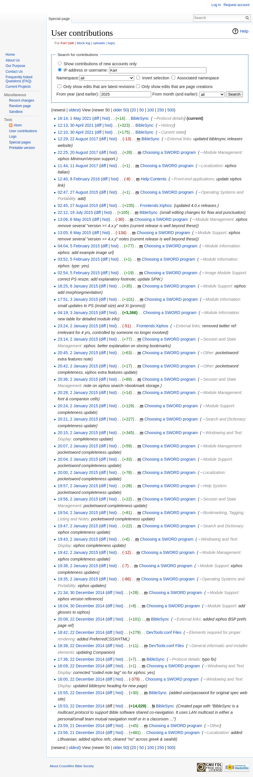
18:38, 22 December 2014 (81, 645)
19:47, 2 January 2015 (78, 526)
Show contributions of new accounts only (100, 63)
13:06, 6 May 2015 (74, 219)
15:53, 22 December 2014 (81, 706)
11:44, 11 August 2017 (78, 165)
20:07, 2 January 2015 (78, 446)
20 (134, 110)
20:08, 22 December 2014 (81, 619)
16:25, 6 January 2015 (78, 286)
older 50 (120, 110)
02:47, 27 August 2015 (78, 192)
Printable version (22, 148)
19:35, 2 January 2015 (78, 579)
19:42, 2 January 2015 (78, 552)
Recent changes (21, 100)
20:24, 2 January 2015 (78, 406)
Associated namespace (198, 78)
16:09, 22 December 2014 (81, 666)
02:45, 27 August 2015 (78, 205)
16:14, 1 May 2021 (74, 118)
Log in (216, 5)
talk (71, 43)
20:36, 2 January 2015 (78, 379)
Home (10, 55)
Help (244, 31)
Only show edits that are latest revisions (99, 86)
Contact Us (14, 72)
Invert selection (155, 78)
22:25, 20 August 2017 (78, 152)
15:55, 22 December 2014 (81, 692)
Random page (20, 106)
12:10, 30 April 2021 (76, 132)
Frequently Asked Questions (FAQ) (18, 79)
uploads (99, 43)
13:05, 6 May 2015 (74, 232)
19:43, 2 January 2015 (78, 539)
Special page (59, 18)
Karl (64, 43)
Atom (18, 125)
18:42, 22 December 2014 (81, 632)
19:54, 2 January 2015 (78, 512)
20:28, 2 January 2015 (78, 392)
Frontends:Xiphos (156, 205)
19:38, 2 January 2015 (78, 565)
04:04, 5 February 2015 (79, 246)
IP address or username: (86, 70)
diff (96, 118)
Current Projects (18, 87)
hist (105, 118)
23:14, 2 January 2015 (78, 339)
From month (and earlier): (175, 94)
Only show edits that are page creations (177, 86)
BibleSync (140, 118)
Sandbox (16, 112)
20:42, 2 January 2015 (78, 366)
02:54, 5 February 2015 (79, 272)
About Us (12, 60)
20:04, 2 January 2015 (78, 459)
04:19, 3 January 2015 (78, 312)
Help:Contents (154, 179)
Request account (237, 5)
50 (141, 110)
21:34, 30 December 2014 (81, 592)
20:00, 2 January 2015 (78, 472)
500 (170, 110)
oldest (74, 110)
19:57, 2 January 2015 (78, 485)
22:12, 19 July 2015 (75, 212)
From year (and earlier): (77, 94)
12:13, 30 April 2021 (76, 125)
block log (83, 43)
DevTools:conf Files (163, 632)
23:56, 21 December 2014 (81, 732)
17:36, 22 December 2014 (81, 659)
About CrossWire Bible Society (72, 766)
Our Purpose (15, 66)
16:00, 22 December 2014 (81, 679)
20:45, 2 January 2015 (78, 352)
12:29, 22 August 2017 (78, 139)
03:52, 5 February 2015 (79, 259)
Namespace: (67, 78)
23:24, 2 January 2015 (78, 326)
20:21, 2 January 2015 (78, 419)
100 (150, 110)
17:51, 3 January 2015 (78, 299)
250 (160, 110)
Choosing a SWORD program (169, 152)
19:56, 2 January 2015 (78, 499)
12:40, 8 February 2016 (79, 179)
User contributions (23, 131)
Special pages (20, 142)
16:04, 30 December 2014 (81, 606)
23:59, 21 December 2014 (81, 725)
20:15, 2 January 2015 (78, 432)
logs (111, 43)
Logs (12, 137)
